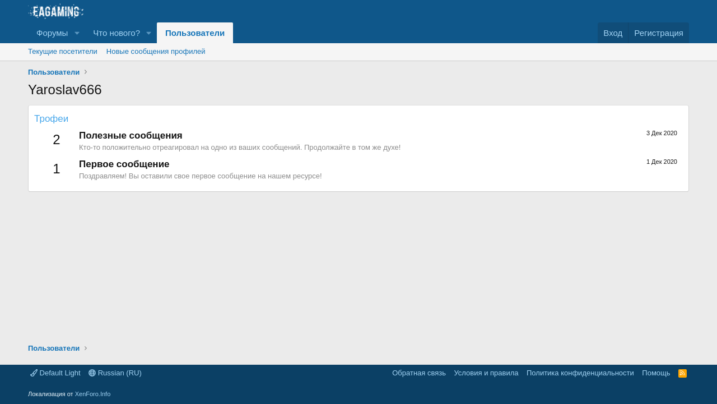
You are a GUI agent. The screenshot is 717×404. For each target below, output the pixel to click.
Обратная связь (419, 373)
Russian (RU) (115, 373)
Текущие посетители (62, 51)
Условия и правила (486, 373)
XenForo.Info (93, 394)
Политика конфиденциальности (580, 373)
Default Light (55, 373)
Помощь (656, 373)
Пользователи (195, 33)
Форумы (52, 33)
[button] (77, 32)
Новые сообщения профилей (156, 51)
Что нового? (116, 33)
